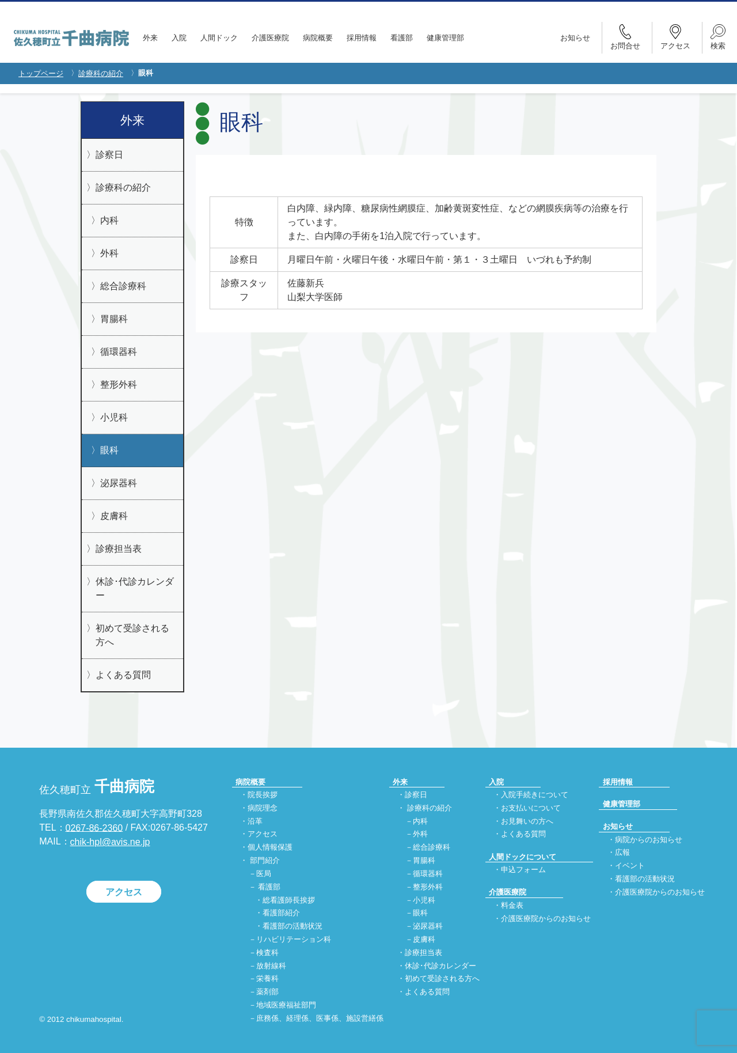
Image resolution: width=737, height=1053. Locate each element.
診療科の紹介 (100, 73)
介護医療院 (270, 37)
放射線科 (271, 965)
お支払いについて (531, 808)
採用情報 (362, 37)
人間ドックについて (522, 857)
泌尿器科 (118, 483)
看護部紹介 (281, 913)
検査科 (267, 952)
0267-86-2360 (94, 827)
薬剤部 (267, 992)
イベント (630, 866)
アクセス (123, 892)
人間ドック (219, 37)
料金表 (512, 905)
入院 (179, 37)
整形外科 (118, 384)
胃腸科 (114, 319)
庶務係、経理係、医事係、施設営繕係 (319, 1018)
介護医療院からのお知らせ (546, 918)
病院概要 (318, 37)
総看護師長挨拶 (289, 900)
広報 (622, 853)
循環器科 (118, 352)
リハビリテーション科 (293, 939)
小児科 (114, 417)
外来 (150, 37)
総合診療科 (123, 286)
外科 (109, 253)
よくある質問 (123, 675)
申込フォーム (523, 869)
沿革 (255, 821)
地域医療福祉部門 (286, 1005)
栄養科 (267, 979)
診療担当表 (119, 549)
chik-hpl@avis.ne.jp (110, 842)
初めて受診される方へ (132, 635)
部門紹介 (265, 860)
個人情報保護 (270, 847)
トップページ (40, 73)
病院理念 (263, 808)
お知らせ (575, 37)
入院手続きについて (534, 794)
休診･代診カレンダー (135, 588)
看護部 (401, 37)
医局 (263, 873)
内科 (109, 220)
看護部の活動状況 (292, 926)
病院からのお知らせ (648, 839)
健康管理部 (445, 37)
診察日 (109, 155)
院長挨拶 (263, 794)
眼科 (109, 450)
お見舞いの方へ (527, 821)
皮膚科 (114, 516)
